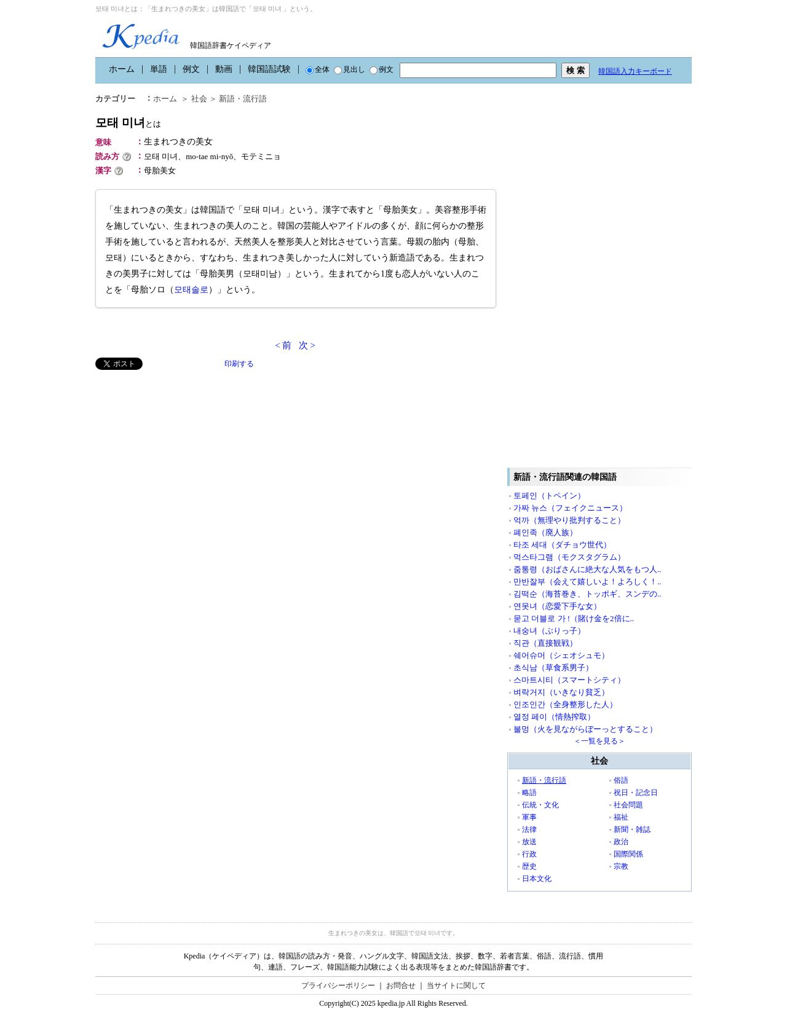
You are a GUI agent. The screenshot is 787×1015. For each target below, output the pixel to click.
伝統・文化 (540, 805)
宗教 (621, 866)
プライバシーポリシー (338, 985)
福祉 (621, 817)
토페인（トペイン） (549, 495)
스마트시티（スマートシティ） (569, 679)
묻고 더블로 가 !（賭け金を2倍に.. (573, 618)
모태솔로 (191, 289)
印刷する (239, 363)
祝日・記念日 (636, 792)
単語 (158, 69)
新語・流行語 (243, 98)
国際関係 (628, 854)
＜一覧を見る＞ (599, 741)
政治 (621, 841)
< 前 (283, 345)
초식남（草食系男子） (553, 667)
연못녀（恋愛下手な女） (557, 606)
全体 (318, 69)
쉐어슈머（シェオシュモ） (561, 655)
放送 (529, 841)
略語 (529, 792)
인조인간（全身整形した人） (565, 704)
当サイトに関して (456, 985)
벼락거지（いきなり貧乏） (561, 692)
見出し (349, 69)
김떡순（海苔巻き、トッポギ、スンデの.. (587, 593)
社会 (199, 98)
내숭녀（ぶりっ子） (549, 630)
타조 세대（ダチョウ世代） (562, 544)
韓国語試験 (269, 69)
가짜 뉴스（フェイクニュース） (570, 507)
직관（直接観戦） (545, 643)
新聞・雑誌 (632, 829)
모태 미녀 (128, 122)
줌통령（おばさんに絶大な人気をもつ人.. (587, 569)
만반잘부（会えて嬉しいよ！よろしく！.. (587, 581)
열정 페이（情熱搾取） (554, 716)
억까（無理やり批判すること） (569, 520)
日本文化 (537, 878)
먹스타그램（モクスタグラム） (569, 557)
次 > (307, 345)
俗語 (621, 780)
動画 (223, 69)
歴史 (529, 866)
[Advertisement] (187, 456)
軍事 (529, 817)
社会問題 (628, 805)
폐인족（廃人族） (545, 532)
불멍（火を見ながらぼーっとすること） (585, 729)
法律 (529, 829)
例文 (191, 69)
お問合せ (401, 985)
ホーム (122, 69)
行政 (529, 854)
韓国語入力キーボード (635, 71)
